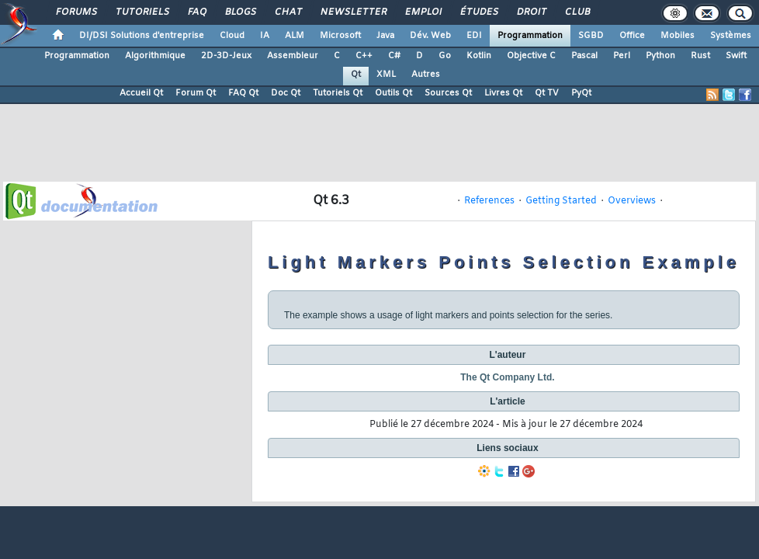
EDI (474, 35)
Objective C (531, 55)
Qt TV (547, 93)
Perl (621, 55)
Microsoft (340, 35)
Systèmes (730, 35)
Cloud (232, 35)
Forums (76, 12)
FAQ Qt (243, 93)
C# (394, 55)
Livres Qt (503, 93)
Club (577, 12)
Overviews (632, 201)
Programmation (530, 35)
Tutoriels (141, 12)
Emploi (422, 12)
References (489, 201)
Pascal (584, 55)
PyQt (581, 93)
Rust (700, 55)
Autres (425, 74)
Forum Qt (195, 93)
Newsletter (352, 12)
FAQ (196, 12)
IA (264, 35)
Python (660, 55)
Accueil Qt (141, 93)
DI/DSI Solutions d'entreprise (141, 35)
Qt (356, 74)
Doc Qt (285, 93)
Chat (287, 12)
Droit (531, 12)
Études (478, 12)
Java (385, 35)
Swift (736, 55)
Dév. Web (430, 35)
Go (444, 55)
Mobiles (677, 35)
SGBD (591, 35)
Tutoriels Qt (337, 93)
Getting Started (561, 201)
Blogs (240, 12)
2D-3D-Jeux (226, 55)
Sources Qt (448, 93)
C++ (364, 55)
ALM (294, 35)
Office (632, 35)
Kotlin (478, 55)
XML (386, 74)
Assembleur (292, 55)
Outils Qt (393, 93)
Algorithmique (155, 55)
